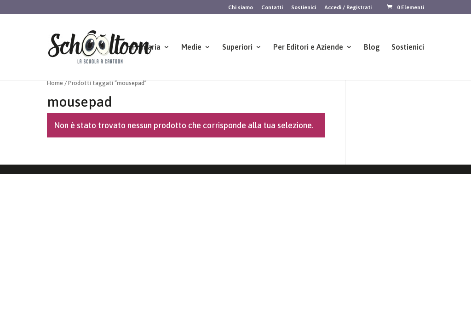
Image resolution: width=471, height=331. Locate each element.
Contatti (272, 8)
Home (55, 83)
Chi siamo (240, 8)
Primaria (146, 47)
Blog (372, 47)
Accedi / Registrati (348, 8)
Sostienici (303, 8)
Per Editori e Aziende (308, 47)
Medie (191, 47)
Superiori (237, 47)
